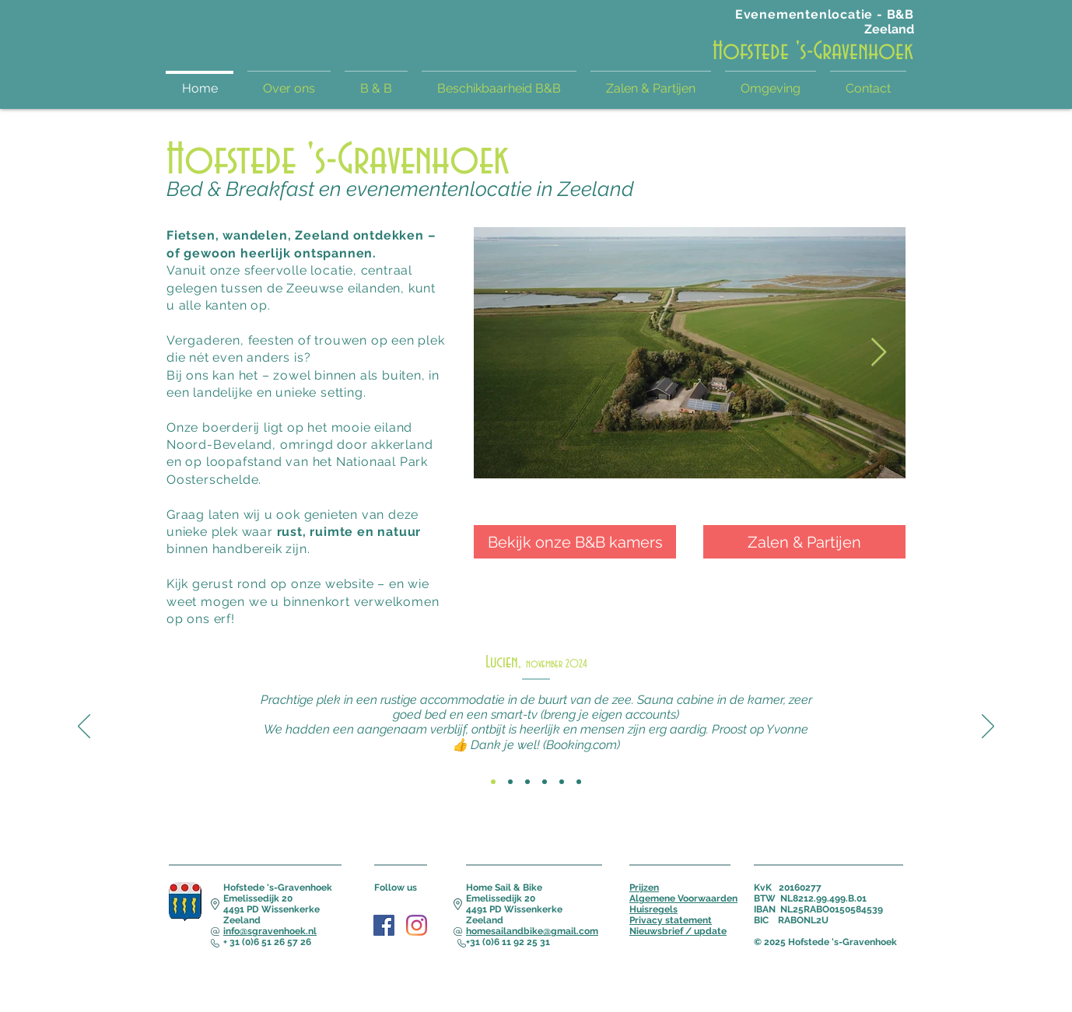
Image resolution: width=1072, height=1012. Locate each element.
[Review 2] (510, 781)
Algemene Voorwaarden (683, 898)
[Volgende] (988, 727)
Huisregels (653, 909)
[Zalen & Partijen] (804, 542)
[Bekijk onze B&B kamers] (575, 542)
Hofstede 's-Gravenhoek (813, 51)
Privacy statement (670, 920)
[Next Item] (879, 353)
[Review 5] (561, 781)
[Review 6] (578, 781)
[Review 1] (493, 781)
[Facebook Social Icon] (383, 925)
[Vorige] (84, 727)
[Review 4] (544, 781)
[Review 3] (527, 781)
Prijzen (644, 887)
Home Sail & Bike (504, 887)
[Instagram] (416, 925)
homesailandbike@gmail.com (532, 931)
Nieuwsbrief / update (678, 931)
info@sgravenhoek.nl (270, 931)
